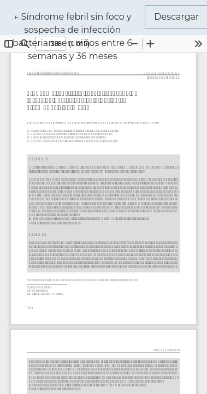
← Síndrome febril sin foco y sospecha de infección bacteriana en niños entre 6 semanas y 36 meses (79, 35)
